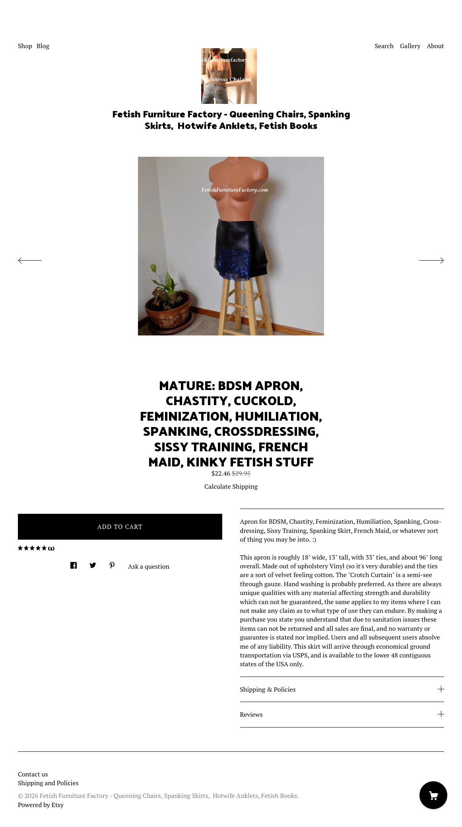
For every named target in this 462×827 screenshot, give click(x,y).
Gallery (410, 45)
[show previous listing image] (38, 258)
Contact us (33, 774)
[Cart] (433, 795)
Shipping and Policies (48, 782)
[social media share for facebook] (73, 563)
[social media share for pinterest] (112, 563)
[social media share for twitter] (92, 563)
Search (384, 45)
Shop (25, 45)
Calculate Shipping (231, 486)
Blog (43, 45)
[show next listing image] (424, 258)
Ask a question (148, 566)
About (435, 45)
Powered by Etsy (41, 804)
